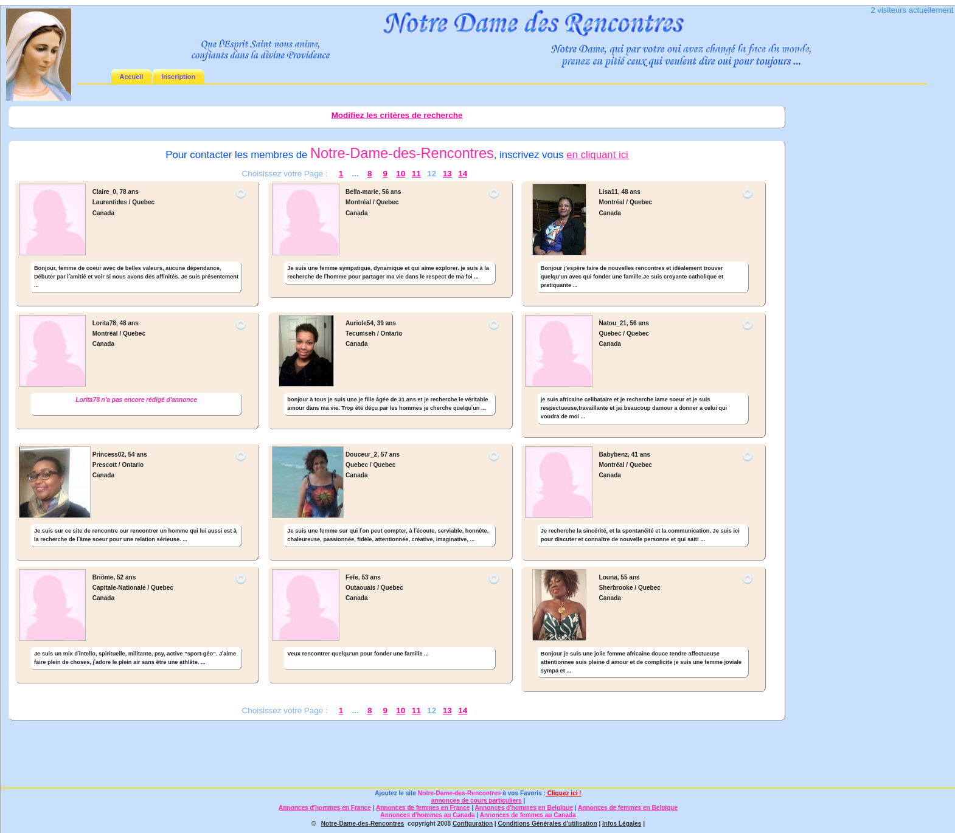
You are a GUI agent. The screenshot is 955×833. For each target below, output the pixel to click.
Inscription (178, 76)
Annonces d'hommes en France (325, 807)
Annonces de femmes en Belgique (628, 807)
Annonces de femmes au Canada (528, 815)
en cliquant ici (597, 155)
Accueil (132, 76)
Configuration (473, 823)
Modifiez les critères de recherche (397, 115)
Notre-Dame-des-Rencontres (459, 793)
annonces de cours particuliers (476, 800)
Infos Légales (621, 823)
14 (462, 173)
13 (447, 173)
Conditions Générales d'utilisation (547, 823)
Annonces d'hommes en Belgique (524, 807)
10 (400, 173)
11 (416, 173)
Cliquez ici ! (564, 793)
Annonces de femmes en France (423, 807)
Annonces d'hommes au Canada (427, 815)
